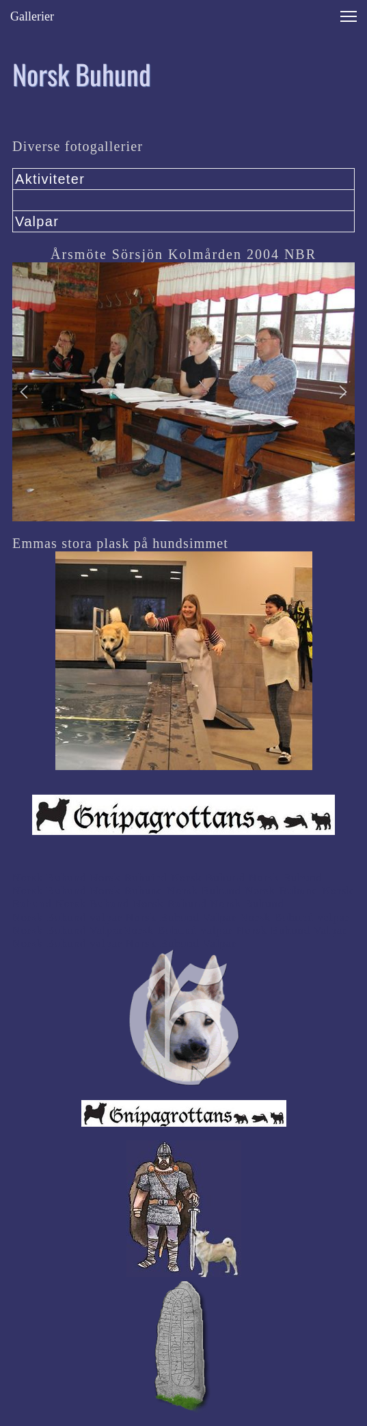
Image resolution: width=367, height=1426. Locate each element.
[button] (24, 392)
